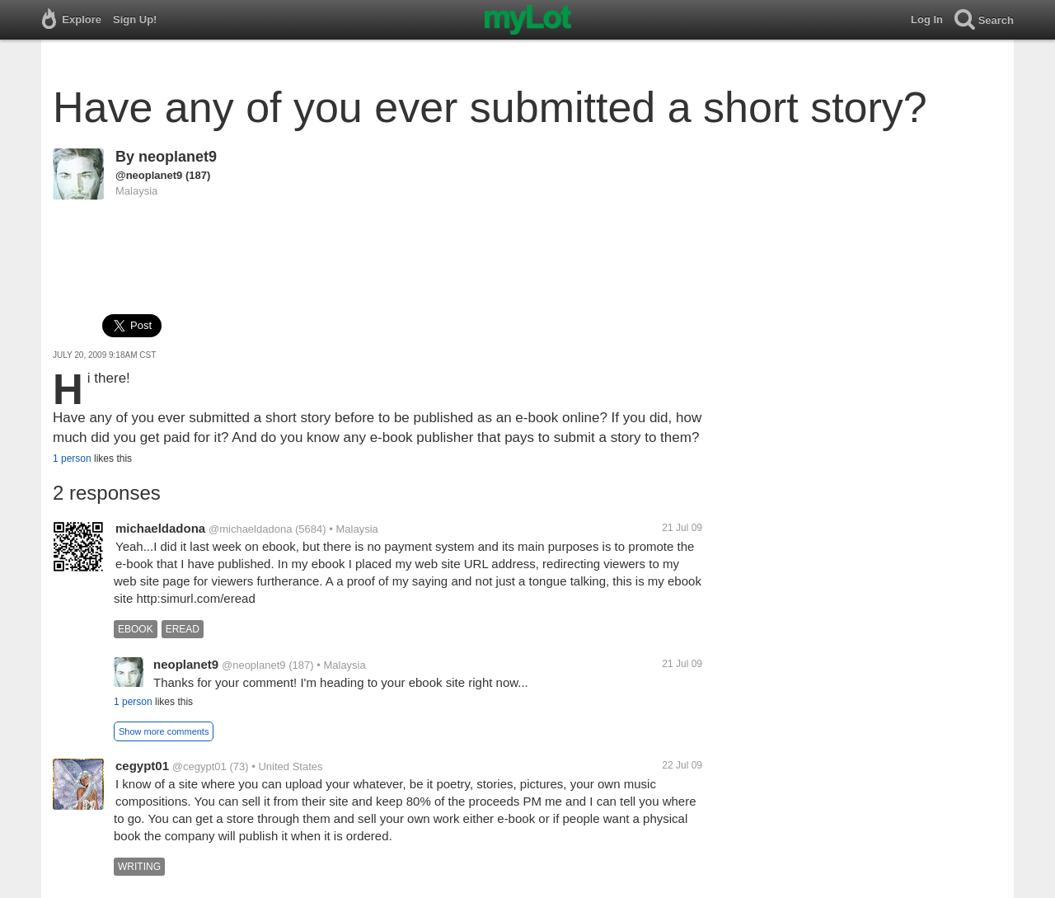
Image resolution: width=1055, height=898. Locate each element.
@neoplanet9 (148, 175)
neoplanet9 (177, 156)
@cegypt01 (199, 766)
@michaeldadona (250, 529)
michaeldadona (160, 528)
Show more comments (164, 731)
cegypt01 (142, 766)
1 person (72, 458)
